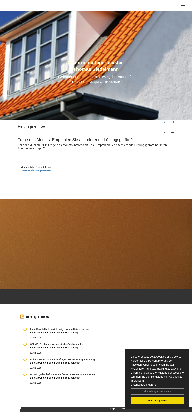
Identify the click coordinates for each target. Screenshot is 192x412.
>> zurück (169, 122)
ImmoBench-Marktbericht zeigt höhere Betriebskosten (60, 329)
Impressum (137, 380)
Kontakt (122, 409)
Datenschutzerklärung (144, 384)
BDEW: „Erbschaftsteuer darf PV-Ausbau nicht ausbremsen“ (64, 374)
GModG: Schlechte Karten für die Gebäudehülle (56, 344)
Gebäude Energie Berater (37, 170)
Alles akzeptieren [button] (157, 400)
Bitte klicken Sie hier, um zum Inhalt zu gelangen (55, 332)
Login (112, 409)
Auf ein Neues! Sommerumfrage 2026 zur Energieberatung (62, 359)
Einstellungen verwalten (157, 391)
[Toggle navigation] (183, 10)
